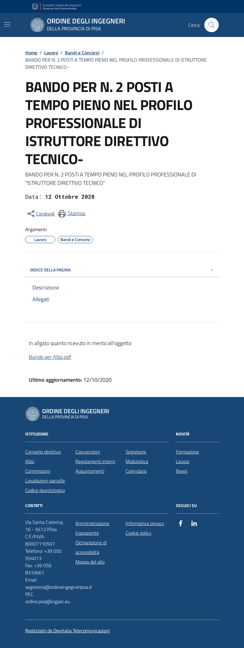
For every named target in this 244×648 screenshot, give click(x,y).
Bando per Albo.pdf (50, 357)
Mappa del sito (90, 561)
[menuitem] (71, 214)
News (181, 471)
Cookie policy (138, 532)
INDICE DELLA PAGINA (122, 270)
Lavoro (51, 52)
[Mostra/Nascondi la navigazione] (7, 24)
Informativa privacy (145, 523)
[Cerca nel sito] (211, 25)
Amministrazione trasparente (92, 528)
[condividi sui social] (40, 214)
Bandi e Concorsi (82, 52)
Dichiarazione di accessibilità (90, 547)
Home (31, 52)
